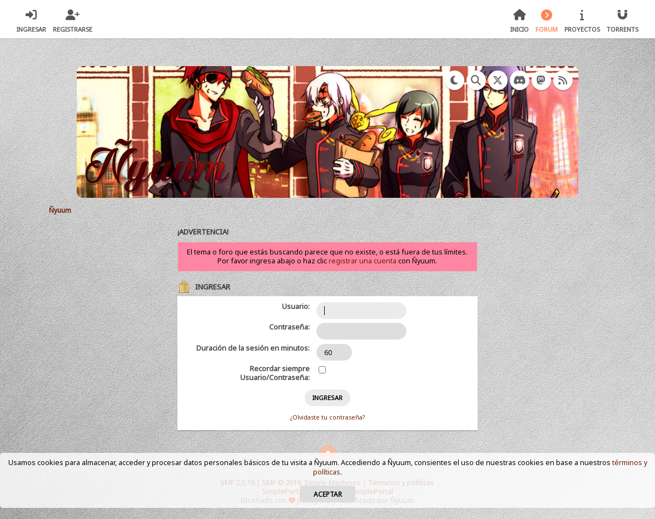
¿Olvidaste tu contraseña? (327, 417)
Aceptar (328, 494)
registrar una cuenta (362, 261)
